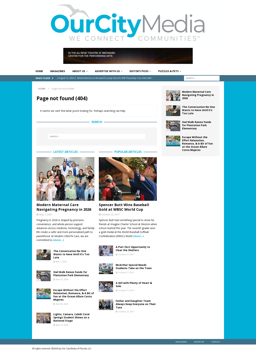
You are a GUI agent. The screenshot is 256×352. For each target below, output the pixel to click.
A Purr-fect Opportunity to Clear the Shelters (133, 248)
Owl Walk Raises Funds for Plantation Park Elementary (71, 273)
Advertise (199, 341)
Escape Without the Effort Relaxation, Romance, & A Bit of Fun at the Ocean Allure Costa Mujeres (73, 294)
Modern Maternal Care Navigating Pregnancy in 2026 (63, 207)
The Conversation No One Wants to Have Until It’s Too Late (71, 254)
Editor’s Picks (139, 71)
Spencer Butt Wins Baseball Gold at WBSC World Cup (124, 207)
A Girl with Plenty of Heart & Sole (134, 284)
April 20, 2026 (62, 304)
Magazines (57, 71)
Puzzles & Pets (168, 71)
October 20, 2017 (110, 214)
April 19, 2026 (62, 325)
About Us (78, 71)
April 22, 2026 (62, 279)
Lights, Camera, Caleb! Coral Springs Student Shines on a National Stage (71, 317)
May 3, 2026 (45, 214)
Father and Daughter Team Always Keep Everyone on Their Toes (136, 304)
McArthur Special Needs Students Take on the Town (134, 266)
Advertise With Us (107, 71)
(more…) (58, 240)
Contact (215, 341)
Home (39, 71)
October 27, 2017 (126, 254)
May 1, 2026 (61, 261)
